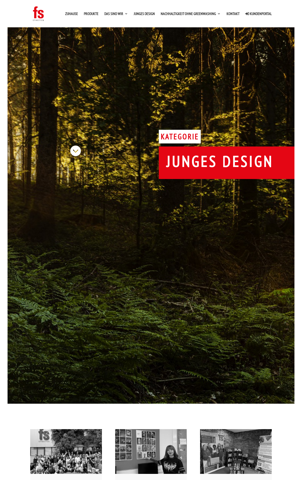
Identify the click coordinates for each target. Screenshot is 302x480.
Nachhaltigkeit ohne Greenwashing (188, 14)
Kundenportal (258, 14)
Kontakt (232, 14)
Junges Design (144, 14)
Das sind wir (113, 14)
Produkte (91, 14)
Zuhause (71, 14)
